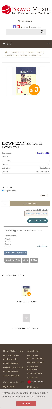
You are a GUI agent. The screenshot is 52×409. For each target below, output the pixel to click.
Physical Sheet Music (36, 213)
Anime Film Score (11, 375)
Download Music (11, 371)
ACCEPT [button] (26, 404)
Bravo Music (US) (35, 362)
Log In (25, 27)
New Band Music (11, 355)
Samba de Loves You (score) (26, 329)
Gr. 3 (25, 260)
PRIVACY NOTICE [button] (35, 396)
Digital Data (10, 191)
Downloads (17, 52)
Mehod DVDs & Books (14, 367)
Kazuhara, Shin (43, 153)
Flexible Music (10, 359)
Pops (39, 52)
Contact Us (32, 377)
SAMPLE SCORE (37, 221)
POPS (34, 260)
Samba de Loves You (26, 301)
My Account (36, 27)
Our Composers (34, 373)
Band (31, 52)
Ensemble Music (11, 363)
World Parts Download (16, 253)
